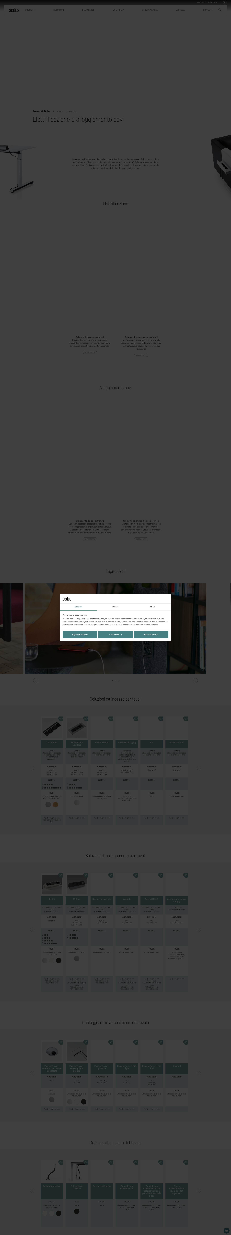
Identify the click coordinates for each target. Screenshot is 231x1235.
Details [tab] (115, 607)
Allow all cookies (151, 634)
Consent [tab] (78, 607)
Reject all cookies (80, 634)
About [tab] (152, 607)
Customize (115, 634)
